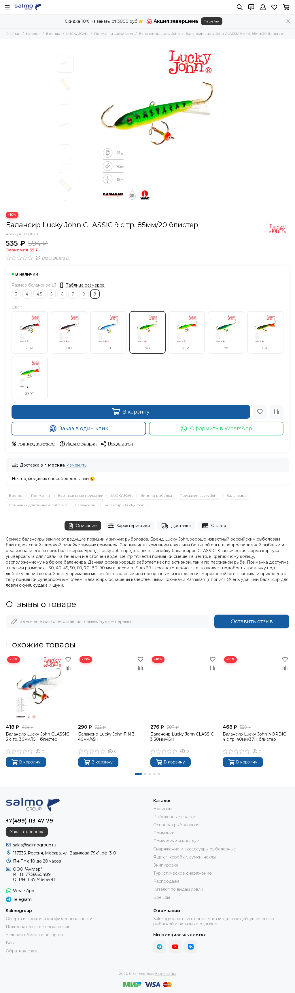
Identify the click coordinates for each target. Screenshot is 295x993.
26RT (186, 332)
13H (68, 332)
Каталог (33, 33)
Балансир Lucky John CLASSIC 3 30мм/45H (182, 737)
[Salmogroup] (28, 7)
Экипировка (165, 865)
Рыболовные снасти (174, 816)
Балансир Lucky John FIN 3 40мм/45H (106, 737)
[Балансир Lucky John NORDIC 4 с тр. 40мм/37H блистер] (256, 688)
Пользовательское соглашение (38, 926)
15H (108, 332)
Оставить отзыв (252, 621)
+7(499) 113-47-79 (29, 821)
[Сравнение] (276, 412)
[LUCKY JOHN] (277, 228)
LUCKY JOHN (77, 33)
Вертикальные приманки (80, 495)
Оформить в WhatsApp (216, 428)
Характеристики (129, 525)
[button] (65, 49)
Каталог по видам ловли (178, 889)
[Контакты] (251, 7)
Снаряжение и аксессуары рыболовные (194, 849)
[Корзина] (286, 7)
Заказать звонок (27, 831)
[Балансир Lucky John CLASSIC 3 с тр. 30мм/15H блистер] (39, 688)
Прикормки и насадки (176, 841)
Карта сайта (165, 973)
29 (226, 332)
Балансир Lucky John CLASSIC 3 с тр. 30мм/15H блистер (37, 737)
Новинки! (163, 808)
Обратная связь (22, 951)
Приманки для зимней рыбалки (38, 505)
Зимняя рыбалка (156, 495)
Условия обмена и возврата (34, 934)
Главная (13, 33)
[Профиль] (262, 7)
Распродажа (166, 881)
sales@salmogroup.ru (34, 845)
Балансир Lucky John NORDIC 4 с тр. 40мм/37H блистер (254, 737)
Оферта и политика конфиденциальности (49, 918)
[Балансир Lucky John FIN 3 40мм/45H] (111, 688)
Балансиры (236, 495)
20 (147, 332)
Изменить (76, 465)
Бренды (53, 33)
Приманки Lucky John (113, 33)
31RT (265, 332)
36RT (29, 378)
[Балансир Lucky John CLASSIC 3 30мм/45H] (183, 688)
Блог (11, 942)
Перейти (212, 21)
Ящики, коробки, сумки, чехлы (184, 857)
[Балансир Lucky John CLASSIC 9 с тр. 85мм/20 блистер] (157, 125)
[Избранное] (274, 7)
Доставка (176, 525)
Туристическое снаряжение (182, 873)
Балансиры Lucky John (159, 33)
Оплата (214, 525)
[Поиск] (239, 7)
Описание (83, 525)
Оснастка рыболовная (176, 824)
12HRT (29, 332)
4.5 (39, 294)
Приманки (40, 495)
